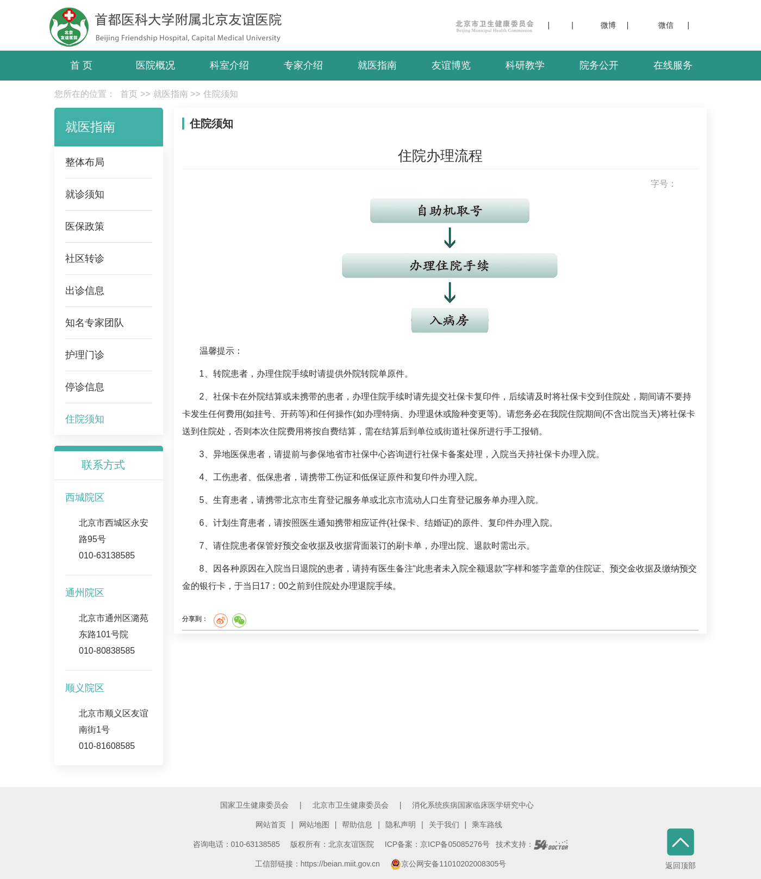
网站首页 (270, 824)
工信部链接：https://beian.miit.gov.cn (318, 863)
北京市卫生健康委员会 (351, 805)
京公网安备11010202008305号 (448, 863)
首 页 (81, 65)
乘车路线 (487, 824)
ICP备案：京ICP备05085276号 (437, 844)
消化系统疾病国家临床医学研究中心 (473, 805)
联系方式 (103, 465)
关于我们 (444, 824)
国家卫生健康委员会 (254, 805)
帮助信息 (357, 824)
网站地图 (314, 824)
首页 (129, 94)
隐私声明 (400, 824)
